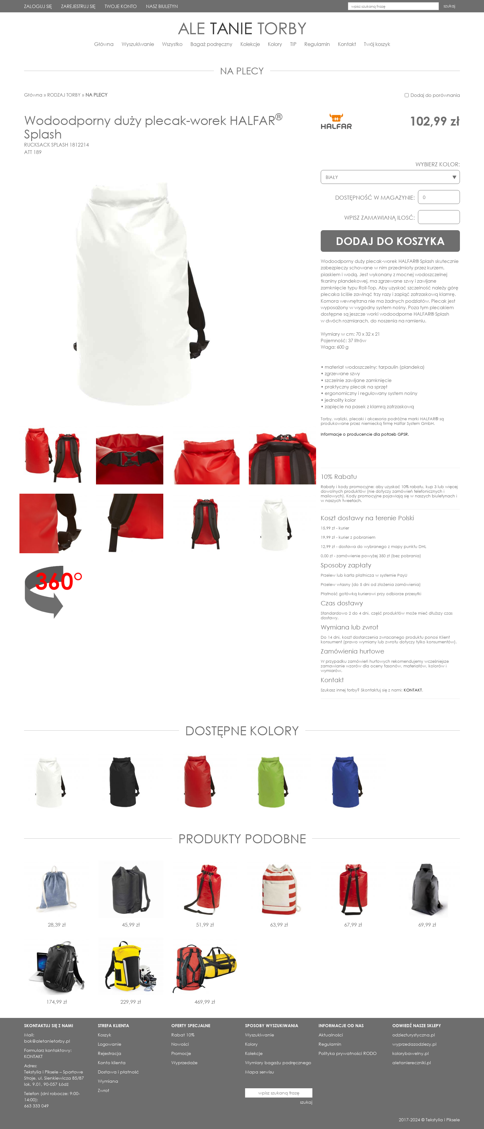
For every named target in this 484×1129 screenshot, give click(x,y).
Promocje (181, 1053)
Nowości (180, 1044)
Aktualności (331, 1035)
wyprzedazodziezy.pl (414, 1044)
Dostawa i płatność (118, 1072)
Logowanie (109, 1044)
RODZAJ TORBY (64, 95)
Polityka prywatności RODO (348, 1053)
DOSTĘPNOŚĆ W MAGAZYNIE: (375, 197)
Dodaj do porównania (435, 95)
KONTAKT (413, 690)
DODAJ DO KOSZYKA (390, 241)
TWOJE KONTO (121, 6)
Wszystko (172, 44)
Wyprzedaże (184, 1062)
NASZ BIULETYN (162, 6)
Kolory (275, 44)
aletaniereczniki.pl (411, 1062)
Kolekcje (250, 44)
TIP (293, 44)
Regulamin (317, 44)
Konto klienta (112, 1062)
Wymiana (108, 1081)
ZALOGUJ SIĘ (38, 6)
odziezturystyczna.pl (413, 1035)
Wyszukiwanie (138, 44)
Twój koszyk (377, 44)
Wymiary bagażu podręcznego (278, 1062)
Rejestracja (109, 1053)
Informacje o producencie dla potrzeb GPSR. (365, 434)
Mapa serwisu (259, 1072)
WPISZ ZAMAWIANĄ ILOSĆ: (379, 217)
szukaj (449, 6)
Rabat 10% (182, 1035)
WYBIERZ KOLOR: (437, 164)
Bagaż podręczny (211, 44)
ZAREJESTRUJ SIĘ (78, 6)
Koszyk (104, 1035)
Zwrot (103, 1090)
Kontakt (347, 44)
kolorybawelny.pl (410, 1053)
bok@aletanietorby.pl (47, 1041)
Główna (104, 44)
